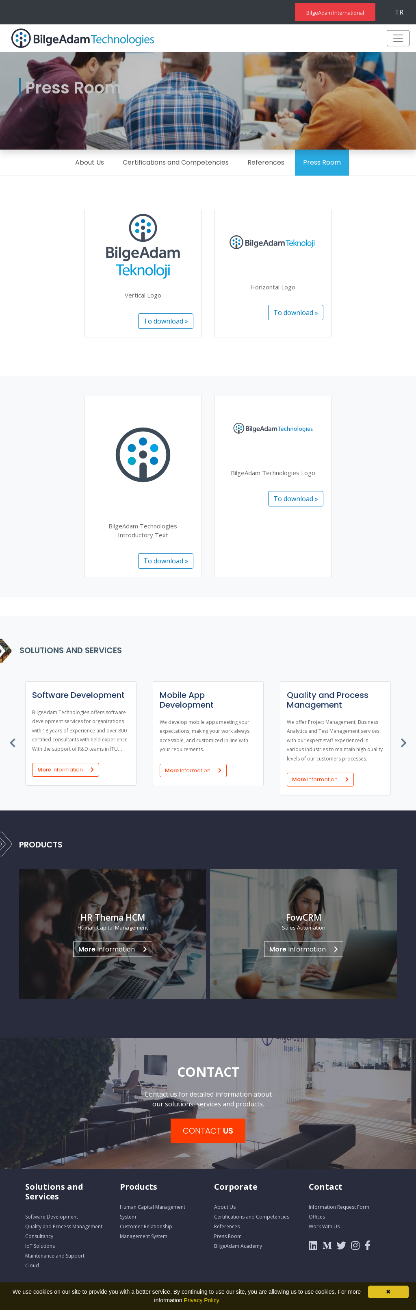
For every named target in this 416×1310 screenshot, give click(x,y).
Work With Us (324, 1226)
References (265, 162)
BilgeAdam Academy (238, 1246)
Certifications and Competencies (176, 162)
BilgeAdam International (335, 12)
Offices (317, 1216)
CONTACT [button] (208, 1130)
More (65, 769)
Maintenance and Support (54, 1255)
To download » (165, 321)
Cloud (32, 1265)
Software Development (51, 1216)
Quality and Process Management (63, 1226)
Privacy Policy (201, 1300)
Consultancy (39, 1236)
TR (399, 12)
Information (112, 949)
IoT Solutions (40, 1246)
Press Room (322, 162)
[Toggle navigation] (398, 38)
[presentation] (13, 741)
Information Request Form (339, 1207)
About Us (89, 162)
